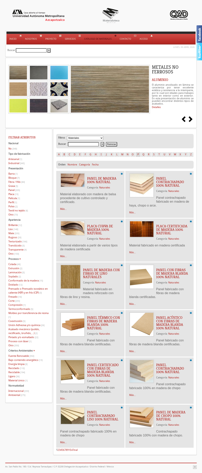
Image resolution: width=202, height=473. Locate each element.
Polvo (13, 206)
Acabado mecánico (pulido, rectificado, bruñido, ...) (24, 331)
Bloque (14, 177)
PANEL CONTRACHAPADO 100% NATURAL (170, 182)
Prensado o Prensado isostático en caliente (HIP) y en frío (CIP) (28, 290)
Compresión (17, 304)
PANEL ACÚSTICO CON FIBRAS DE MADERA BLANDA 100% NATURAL (169, 323)
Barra (13, 173)
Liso (13, 229)
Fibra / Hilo (16, 181)
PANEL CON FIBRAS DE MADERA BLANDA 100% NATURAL (172, 273)
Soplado (14, 276)
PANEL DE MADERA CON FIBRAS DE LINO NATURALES (101, 273)
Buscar (11, 50)
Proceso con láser (19, 341)
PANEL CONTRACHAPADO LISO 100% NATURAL (102, 415)
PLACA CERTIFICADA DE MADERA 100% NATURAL (171, 229)
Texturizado (17, 241)
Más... (63, 208)
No (12, 148)
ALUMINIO (160, 80)
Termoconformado (20, 309)
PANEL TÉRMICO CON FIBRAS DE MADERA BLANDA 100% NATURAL (103, 323)
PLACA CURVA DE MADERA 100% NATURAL (100, 229)
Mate (13, 233)
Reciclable (16, 372)
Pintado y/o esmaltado (23, 337)
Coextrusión (16, 321)
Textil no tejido (18, 210)
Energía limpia (18, 364)
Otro (13, 214)
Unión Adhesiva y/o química (26, 325)
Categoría (84, 164)
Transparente (17, 249)
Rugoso (14, 237)
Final (75, 449)
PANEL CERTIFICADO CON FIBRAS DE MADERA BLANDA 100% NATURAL (103, 370)
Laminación (16, 272)
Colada (14, 264)
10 (70, 449)
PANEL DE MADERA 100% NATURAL (101, 180)
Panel (14, 190)
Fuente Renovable (21, 355)
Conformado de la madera (25, 280)
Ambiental (16, 395)
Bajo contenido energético (25, 360)
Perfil (12, 202)
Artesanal (15, 159)
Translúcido (16, 245)
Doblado (15, 284)
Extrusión (15, 268)
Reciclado (16, 368)
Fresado (15, 296)
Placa (13, 194)
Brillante (15, 225)
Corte (14, 300)
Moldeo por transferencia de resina (28, 315)
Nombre (72, 164)
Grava (13, 186)
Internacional (18, 390)
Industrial (16, 163)
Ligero (14, 376)
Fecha (95, 164)
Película (14, 198)
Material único (18, 380)
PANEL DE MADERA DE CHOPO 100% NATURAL (170, 415)
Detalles (156, 107)
